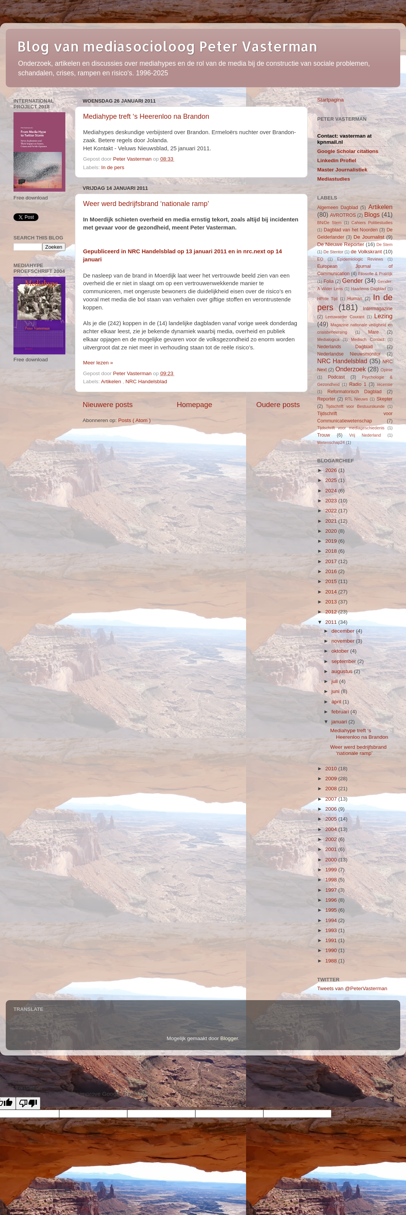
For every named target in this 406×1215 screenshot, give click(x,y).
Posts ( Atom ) (134, 420)
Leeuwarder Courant (344, 316)
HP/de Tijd (327, 298)
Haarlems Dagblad (368, 288)
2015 (331, 581)
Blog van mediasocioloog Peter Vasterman (167, 46)
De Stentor (333, 251)
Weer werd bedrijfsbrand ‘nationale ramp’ (146, 204)
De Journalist (368, 237)
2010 (331, 768)
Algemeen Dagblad (337, 207)
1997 (331, 890)
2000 (331, 860)
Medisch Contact (367, 339)
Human (354, 298)
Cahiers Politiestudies (372, 222)
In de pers (112, 167)
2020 (331, 531)
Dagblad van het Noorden (351, 230)
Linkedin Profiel (336, 160)
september (344, 661)
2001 (331, 849)
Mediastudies (333, 179)
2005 (331, 819)
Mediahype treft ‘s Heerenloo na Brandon (146, 116)
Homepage (194, 405)
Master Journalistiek (342, 170)
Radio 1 (357, 384)
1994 (331, 920)
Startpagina (330, 100)
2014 (331, 592)
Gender (352, 280)
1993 (331, 930)
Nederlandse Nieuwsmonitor (349, 354)
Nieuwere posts (108, 405)
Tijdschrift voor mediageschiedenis (350, 427)
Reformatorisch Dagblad (354, 391)
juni (336, 691)
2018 (331, 551)
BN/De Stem (329, 222)
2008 (331, 788)
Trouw (323, 435)
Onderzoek (350, 369)
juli (335, 681)
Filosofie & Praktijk (375, 273)
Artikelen (112, 381)
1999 (331, 870)
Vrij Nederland (365, 435)
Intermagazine (378, 308)
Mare (373, 332)
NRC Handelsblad (146, 381)
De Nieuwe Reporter (340, 244)
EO (320, 259)
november (343, 641)
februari (341, 712)
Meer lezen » (98, 363)
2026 (331, 470)
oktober (340, 651)
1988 (331, 961)
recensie (385, 384)
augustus (342, 671)
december (343, 631)
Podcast (336, 377)
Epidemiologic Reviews (360, 259)
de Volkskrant (366, 251)
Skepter (384, 399)
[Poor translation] (28, 1103)
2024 (331, 491)
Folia (328, 281)
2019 (331, 541)
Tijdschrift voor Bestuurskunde (355, 406)
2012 (331, 612)
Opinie (387, 369)
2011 (331, 622)
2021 (331, 521)
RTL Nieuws (356, 399)
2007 (331, 799)
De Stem (384, 244)
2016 (331, 571)
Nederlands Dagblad (345, 346)
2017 (331, 561)
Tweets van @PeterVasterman (352, 988)
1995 (331, 910)
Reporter (326, 399)
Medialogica (328, 339)
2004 (331, 829)
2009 (331, 778)
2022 (331, 511)
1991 (331, 940)
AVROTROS (343, 215)
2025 (331, 480)
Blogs (372, 214)
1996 (331, 900)
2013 (331, 602)
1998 (331, 880)
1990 (331, 950)
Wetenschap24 (331, 442)
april (337, 702)
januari (339, 722)
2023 (331, 501)
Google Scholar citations (347, 151)
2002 (331, 839)
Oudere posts (278, 405)
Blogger (229, 1038)
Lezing (383, 315)
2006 (331, 809)
